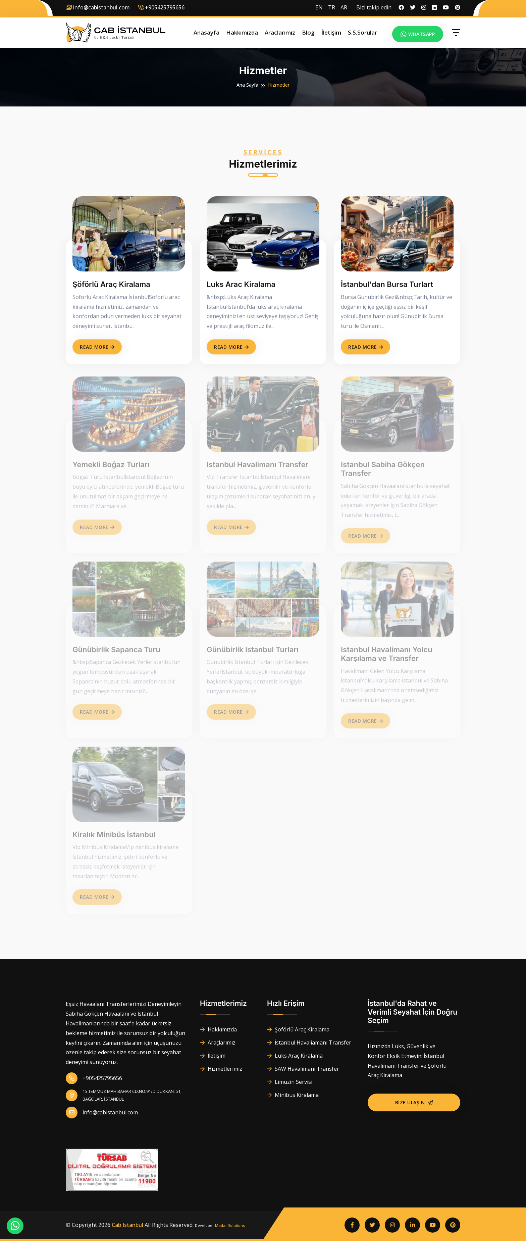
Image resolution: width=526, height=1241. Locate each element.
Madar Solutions (230, 1225)
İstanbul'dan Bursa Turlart (387, 285)
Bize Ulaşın (414, 1102)
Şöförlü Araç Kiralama (111, 285)
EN (319, 7)
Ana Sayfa (247, 85)
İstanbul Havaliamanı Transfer (309, 1042)
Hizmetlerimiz (221, 1068)
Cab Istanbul (127, 1225)
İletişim (331, 32)
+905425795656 (94, 1078)
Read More (97, 348)
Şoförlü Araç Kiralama (298, 1029)
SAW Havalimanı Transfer (303, 1068)
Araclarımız (280, 32)
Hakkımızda (242, 32)
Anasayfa (206, 32)
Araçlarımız (217, 1042)
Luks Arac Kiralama (241, 285)
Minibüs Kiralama (293, 1095)
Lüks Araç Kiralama (295, 1055)
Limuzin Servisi (289, 1081)
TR (331, 7)
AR (343, 7)
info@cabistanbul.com (98, 7)
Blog (308, 32)
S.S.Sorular (362, 32)
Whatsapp (418, 34)
